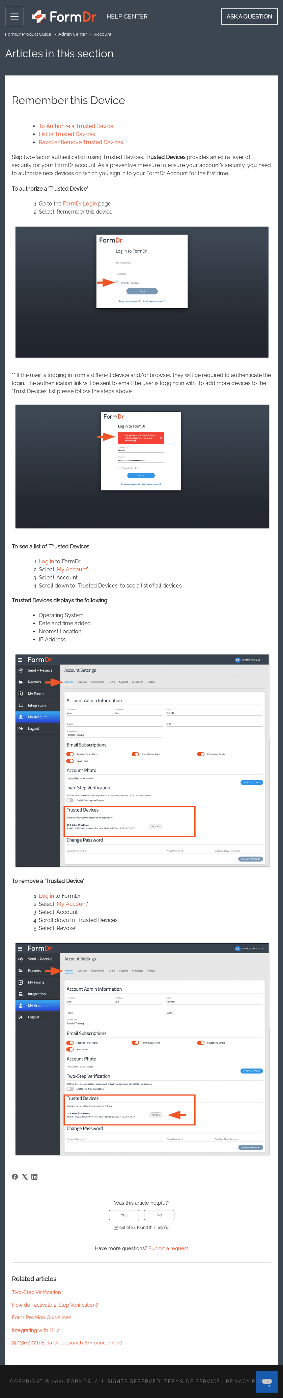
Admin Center (72, 34)
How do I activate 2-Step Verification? (55, 1305)
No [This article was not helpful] (159, 1215)
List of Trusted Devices (67, 134)
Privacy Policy (249, 1381)
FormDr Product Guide (28, 34)
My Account (72, 569)
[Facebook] (15, 1177)
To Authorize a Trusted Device (76, 126)
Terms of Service (192, 1381)
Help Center (127, 16)
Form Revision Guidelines (41, 1317)
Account (102, 34)
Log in (46, 561)
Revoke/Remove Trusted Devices (81, 142)
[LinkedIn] (34, 1177)
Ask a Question (249, 16)
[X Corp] (25, 1177)
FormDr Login (79, 203)
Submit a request (168, 1248)
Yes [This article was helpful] (124, 1215)
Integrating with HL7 (35, 1330)
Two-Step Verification (36, 1292)
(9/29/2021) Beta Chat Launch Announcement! (67, 1343)
